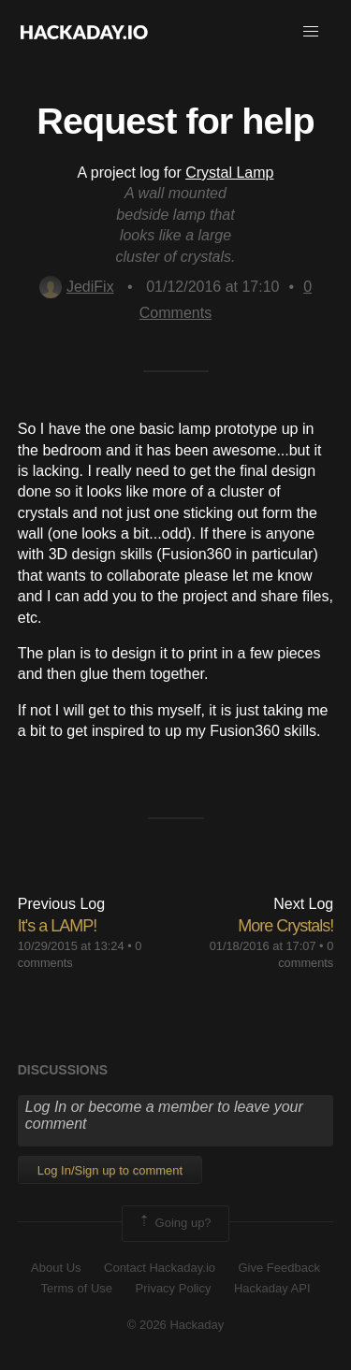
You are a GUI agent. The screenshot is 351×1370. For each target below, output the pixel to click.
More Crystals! (285, 925)
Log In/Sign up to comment (110, 1170)
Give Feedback (278, 1268)
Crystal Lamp (229, 172)
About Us (55, 1268)
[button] (311, 32)
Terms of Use (76, 1288)
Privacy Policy (174, 1288)
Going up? (174, 1223)
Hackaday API (272, 1288)
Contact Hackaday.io (159, 1268)
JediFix (76, 287)
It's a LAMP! (57, 925)
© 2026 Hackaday (176, 1325)
